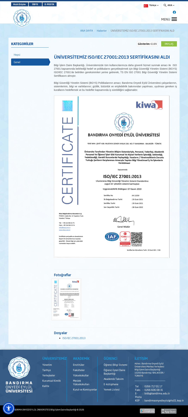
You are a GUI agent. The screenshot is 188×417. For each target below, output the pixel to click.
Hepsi (17, 54)
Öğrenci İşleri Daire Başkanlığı (114, 371)
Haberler (102, 30)
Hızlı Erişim (20, 4)
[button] (9, 408)
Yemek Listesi (112, 389)
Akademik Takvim (114, 379)
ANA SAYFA (86, 30)
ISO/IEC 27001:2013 (73, 338)
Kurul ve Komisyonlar (85, 389)
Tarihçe (46, 370)
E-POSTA (53, 4)
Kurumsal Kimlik (51, 380)
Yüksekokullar (81, 375)
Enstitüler (78, 364)
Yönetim (47, 364)
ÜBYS (37, 4)
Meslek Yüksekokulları (81, 382)
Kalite (45, 386)
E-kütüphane (111, 384)
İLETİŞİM (141, 358)
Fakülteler (79, 370)
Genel (17, 62)
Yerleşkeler (48, 375)
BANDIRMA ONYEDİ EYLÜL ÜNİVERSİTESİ (31, 409)
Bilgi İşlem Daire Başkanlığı (64, 409)
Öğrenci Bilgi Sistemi (115, 364)
